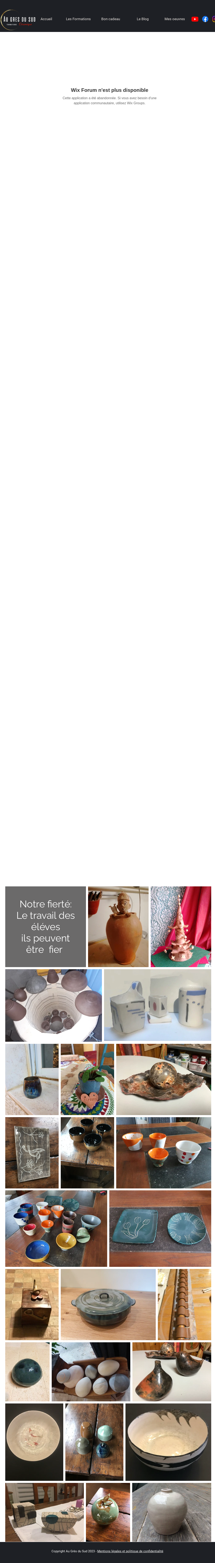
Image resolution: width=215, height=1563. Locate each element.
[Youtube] (195, 19)
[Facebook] (205, 19)
